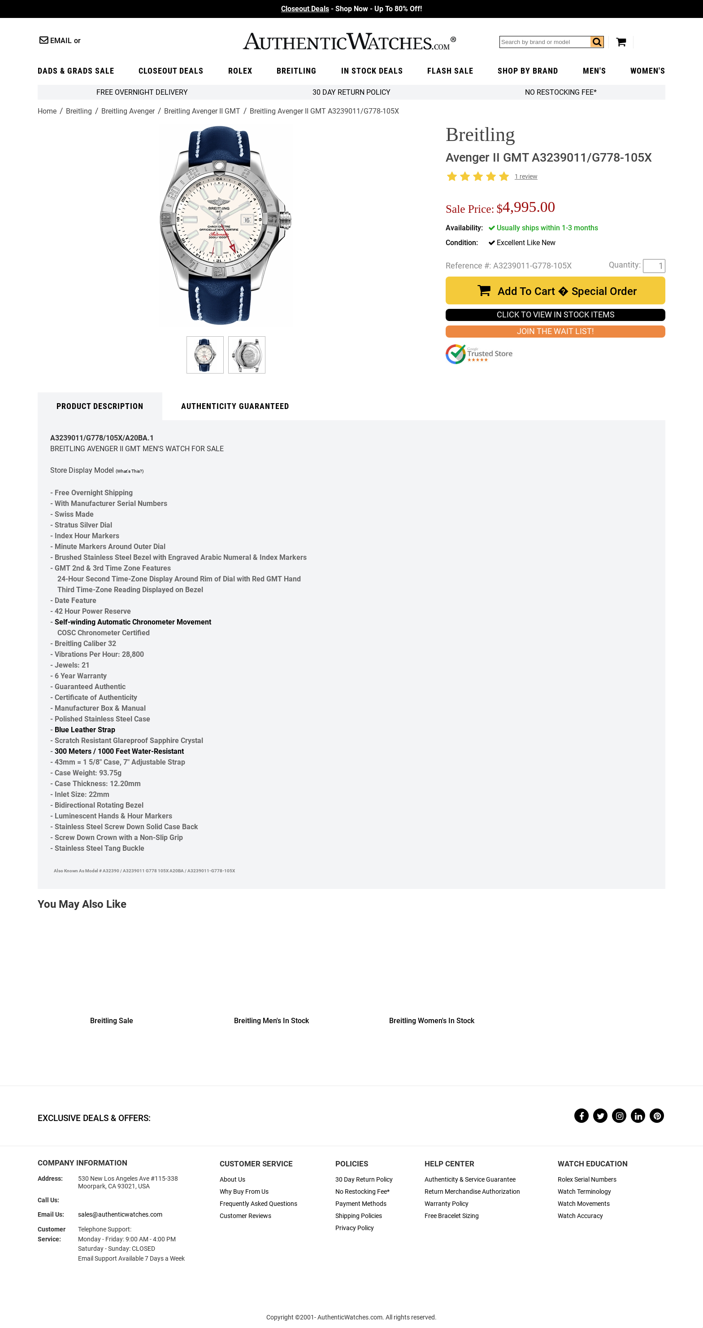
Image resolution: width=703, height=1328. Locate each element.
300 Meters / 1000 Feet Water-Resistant (119, 751)
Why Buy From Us (244, 1192)
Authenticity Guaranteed (235, 406)
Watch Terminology (584, 1192)
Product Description (99, 406)
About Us (232, 1179)
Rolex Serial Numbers (587, 1179)
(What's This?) (129, 471)
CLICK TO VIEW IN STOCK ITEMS (556, 314)
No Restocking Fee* (561, 92)
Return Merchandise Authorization (472, 1192)
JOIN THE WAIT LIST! (555, 331)
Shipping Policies (358, 1216)
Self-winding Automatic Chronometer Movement (133, 622)
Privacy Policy (354, 1228)
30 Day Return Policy (364, 1179)
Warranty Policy (447, 1204)
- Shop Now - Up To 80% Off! (351, 8)
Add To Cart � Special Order (567, 291)
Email (61, 40)
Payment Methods (360, 1204)
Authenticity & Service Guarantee (470, 1179)
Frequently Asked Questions (258, 1204)
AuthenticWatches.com (349, 41)
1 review (526, 176)
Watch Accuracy (580, 1216)
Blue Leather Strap (85, 730)
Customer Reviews (245, 1216)
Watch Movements (584, 1204)
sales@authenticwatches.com (120, 1214)
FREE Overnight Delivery (142, 92)
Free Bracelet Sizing (452, 1216)
